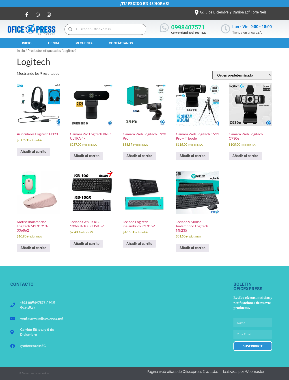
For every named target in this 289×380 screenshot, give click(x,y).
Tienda (53, 43)
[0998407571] (164, 28)
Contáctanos (121, 43)
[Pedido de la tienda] (242, 75)
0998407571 (188, 27)
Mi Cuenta (84, 43)
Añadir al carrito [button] (33, 151)
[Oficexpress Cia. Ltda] (144, 315)
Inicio (27, 43)
